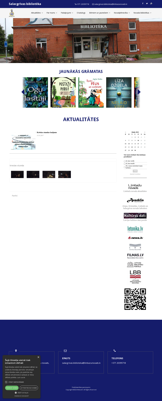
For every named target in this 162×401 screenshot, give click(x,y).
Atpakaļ (14, 196)
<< (125, 132)
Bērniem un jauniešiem (99, 13)
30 (135, 150)
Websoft (80, 390)
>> (144, 132)
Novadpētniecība (122, 13)
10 (138, 140)
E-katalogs (81, 13)
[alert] (21, 376)
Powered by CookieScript (21, 396)
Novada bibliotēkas (142, 13)
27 (125, 150)
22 (132, 147)
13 (125, 143)
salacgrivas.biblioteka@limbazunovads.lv (81, 363)
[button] (21, 392)
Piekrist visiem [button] (11, 388)
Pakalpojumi (67, 13)
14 (129, 143)
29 (132, 150)
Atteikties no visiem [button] (29, 388)
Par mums (52, 13)
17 (138, 143)
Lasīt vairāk (21, 377)
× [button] (38, 357)
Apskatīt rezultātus (135, 174)
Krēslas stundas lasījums (47, 132)
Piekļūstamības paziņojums (81, 387)
